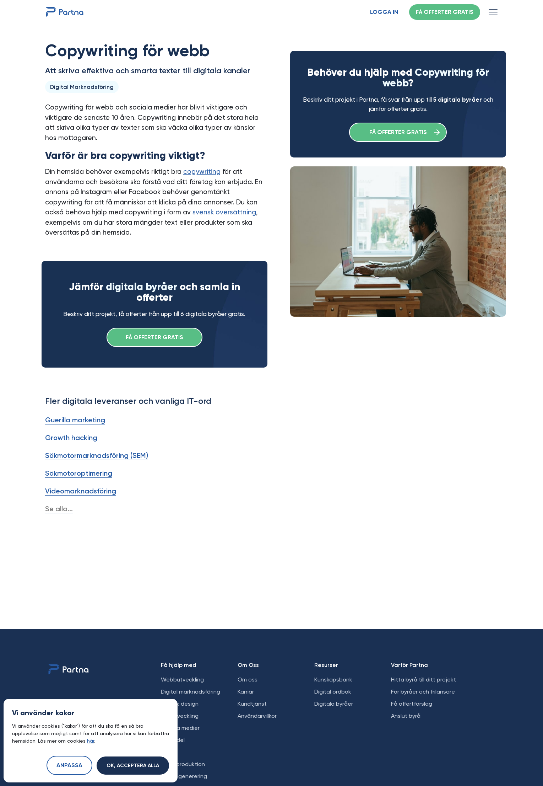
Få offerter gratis (444, 12)
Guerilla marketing (75, 420)
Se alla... (59, 508)
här (90, 741)
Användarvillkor (257, 715)
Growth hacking (71, 437)
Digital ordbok (332, 691)
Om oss (247, 679)
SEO (166, 752)
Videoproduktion (183, 764)
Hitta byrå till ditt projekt (423, 679)
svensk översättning (224, 212)
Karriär (246, 691)
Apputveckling (180, 715)
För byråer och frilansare (423, 691)
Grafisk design (180, 703)
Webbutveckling (182, 679)
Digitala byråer (333, 703)
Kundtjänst (252, 703)
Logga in (384, 12)
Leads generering (184, 776)
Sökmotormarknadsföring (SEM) (96, 455)
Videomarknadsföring (80, 491)
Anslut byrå (405, 715)
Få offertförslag (411, 703)
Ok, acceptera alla (133, 765)
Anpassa (69, 766)
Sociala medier (180, 727)
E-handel (173, 740)
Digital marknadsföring (190, 691)
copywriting (202, 171)
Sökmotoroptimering (78, 473)
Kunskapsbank (333, 679)
